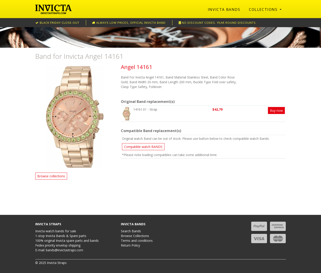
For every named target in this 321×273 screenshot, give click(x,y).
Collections (264, 9)
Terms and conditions (137, 240)
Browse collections (51, 176)
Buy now (276, 110)
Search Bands (131, 231)
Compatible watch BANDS (143, 147)
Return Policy (130, 245)
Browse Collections (135, 236)
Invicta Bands (224, 9)
